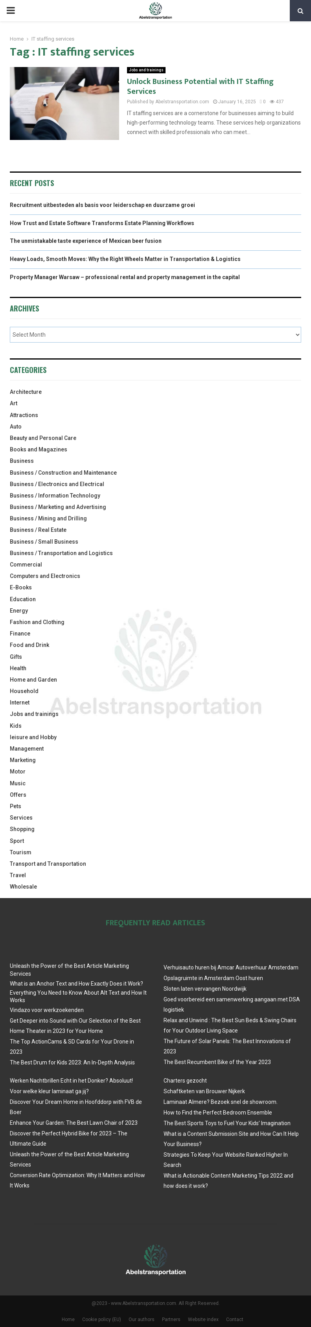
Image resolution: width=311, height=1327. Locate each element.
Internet (19, 702)
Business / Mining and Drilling (48, 518)
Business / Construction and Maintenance (63, 473)
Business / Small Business (44, 542)
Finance (20, 633)
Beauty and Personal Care (43, 438)
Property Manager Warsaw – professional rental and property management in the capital (125, 277)
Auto (16, 426)
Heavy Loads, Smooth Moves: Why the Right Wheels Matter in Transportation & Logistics (125, 259)
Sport (17, 841)
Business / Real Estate (38, 530)
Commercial (26, 564)
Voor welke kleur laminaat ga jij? (49, 1091)
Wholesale (23, 886)
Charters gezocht (185, 1080)
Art (13, 403)
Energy (19, 611)
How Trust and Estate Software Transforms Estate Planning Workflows (102, 223)
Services (21, 817)
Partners (171, 1319)
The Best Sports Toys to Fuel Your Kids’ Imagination (227, 1123)
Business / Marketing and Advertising (58, 507)
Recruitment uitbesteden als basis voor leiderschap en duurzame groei (102, 205)
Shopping (22, 829)
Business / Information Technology (55, 495)
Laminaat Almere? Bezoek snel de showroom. (221, 1102)
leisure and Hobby (33, 737)
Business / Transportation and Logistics (61, 553)
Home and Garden (33, 680)
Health (18, 668)
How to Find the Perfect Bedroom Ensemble (218, 1112)
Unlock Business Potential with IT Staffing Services (200, 86)
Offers (18, 795)
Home (68, 1319)
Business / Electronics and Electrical (57, 484)
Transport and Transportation (48, 864)
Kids (16, 726)
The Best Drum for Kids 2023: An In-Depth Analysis (72, 1062)
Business (22, 461)
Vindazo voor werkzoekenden (47, 1010)
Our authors (142, 1319)
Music (18, 783)
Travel (18, 875)
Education (23, 599)
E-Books (21, 587)
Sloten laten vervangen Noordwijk (205, 989)
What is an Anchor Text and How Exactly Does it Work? (76, 983)
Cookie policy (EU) (101, 1319)
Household (24, 691)
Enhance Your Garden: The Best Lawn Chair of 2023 (74, 1123)
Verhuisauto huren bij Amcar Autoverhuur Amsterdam (231, 967)
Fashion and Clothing (37, 622)
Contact (234, 1319)
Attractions (24, 415)
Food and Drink (29, 645)
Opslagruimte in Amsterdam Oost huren (213, 978)
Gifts (16, 657)
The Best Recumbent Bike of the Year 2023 (217, 1062)
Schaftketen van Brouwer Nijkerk (204, 1091)
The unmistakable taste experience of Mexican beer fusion (86, 241)
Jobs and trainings (146, 70)
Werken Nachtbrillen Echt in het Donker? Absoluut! (71, 1080)
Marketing (23, 760)
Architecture (26, 392)
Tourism (20, 852)
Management (27, 749)
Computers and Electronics (45, 576)
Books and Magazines (38, 449)
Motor (18, 771)
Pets (15, 806)
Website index (203, 1319)
